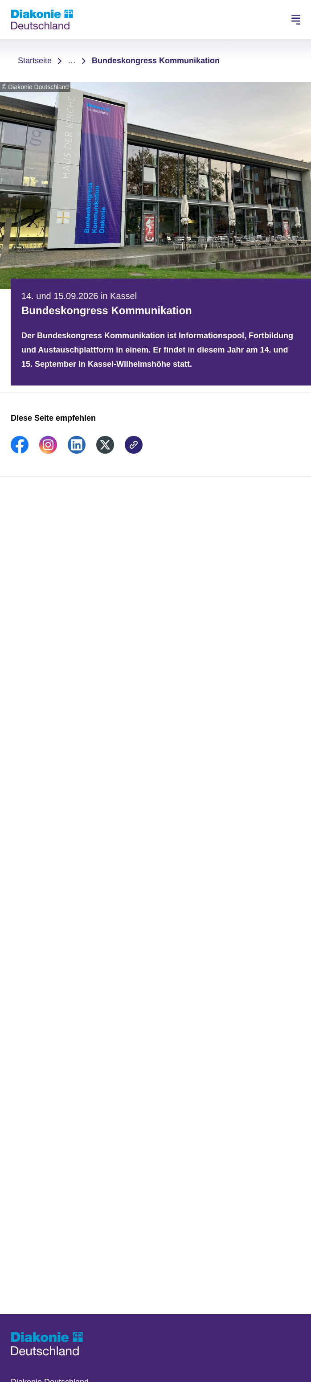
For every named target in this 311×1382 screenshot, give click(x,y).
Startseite (35, 60)
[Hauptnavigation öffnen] (295, 19)
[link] (20, 451)
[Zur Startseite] (42, 19)
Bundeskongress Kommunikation (156, 60)
